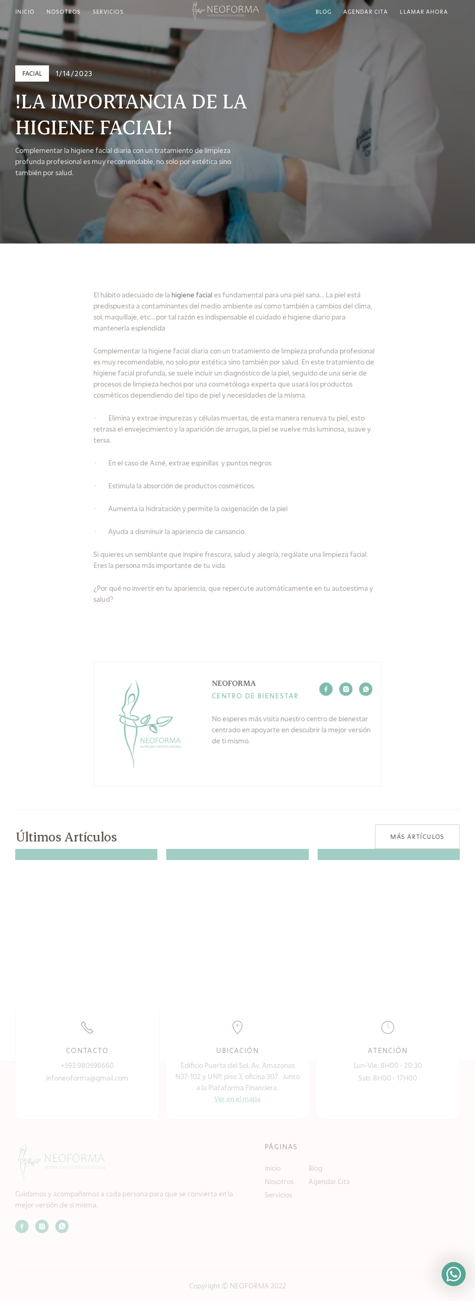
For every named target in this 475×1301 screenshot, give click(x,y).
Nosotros (279, 1181)
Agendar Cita (329, 1181)
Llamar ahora (424, 11)
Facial (32, 73)
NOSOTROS (63, 11)
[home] (225, 11)
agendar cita (365, 11)
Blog (315, 1168)
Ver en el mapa (237, 1098)
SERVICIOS (108, 11)
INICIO (25, 11)
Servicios (278, 1195)
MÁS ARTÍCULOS (417, 836)
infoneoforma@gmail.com (87, 1077)
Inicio (273, 1168)
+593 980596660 (87, 1065)
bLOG (323, 11)
